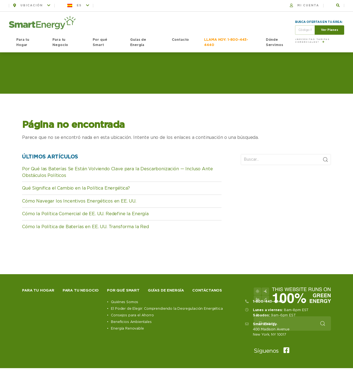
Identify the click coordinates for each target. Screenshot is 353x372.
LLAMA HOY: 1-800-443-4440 (226, 42)
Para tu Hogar (22, 42)
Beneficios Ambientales (131, 322)
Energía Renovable (127, 328)
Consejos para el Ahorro (132, 315)
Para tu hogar (38, 290)
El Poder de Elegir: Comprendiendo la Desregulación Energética (167, 309)
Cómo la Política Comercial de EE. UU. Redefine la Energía (85, 214)
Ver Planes (329, 29)
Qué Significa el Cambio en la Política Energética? (76, 188)
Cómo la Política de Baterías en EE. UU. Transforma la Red (85, 227)
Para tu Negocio (60, 42)
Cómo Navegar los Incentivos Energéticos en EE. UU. (79, 201)
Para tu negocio (81, 290)
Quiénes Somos (124, 302)
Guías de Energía (138, 42)
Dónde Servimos (274, 42)
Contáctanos (207, 290)
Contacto (180, 40)
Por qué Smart (100, 42)
